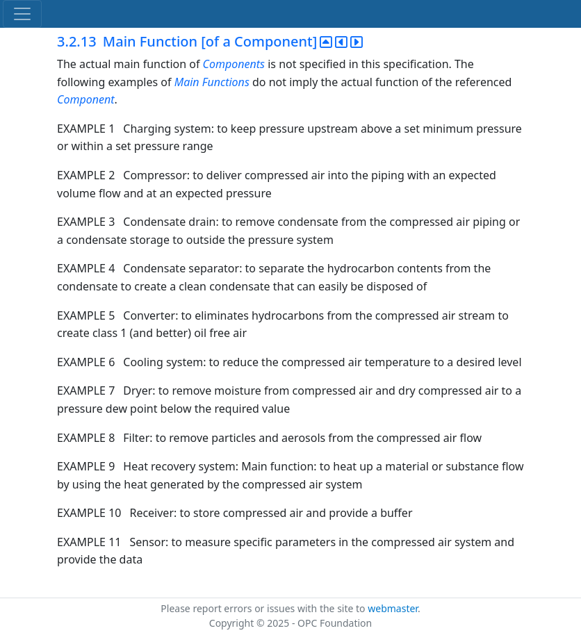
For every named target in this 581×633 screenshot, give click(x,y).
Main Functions (211, 82)
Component (86, 99)
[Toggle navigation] (22, 14)
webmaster (393, 608)
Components (234, 64)
